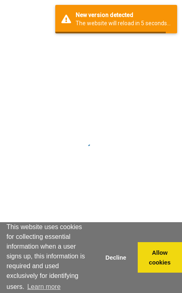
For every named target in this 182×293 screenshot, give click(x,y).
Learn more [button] (44, 286)
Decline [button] (115, 257)
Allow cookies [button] (160, 257)
